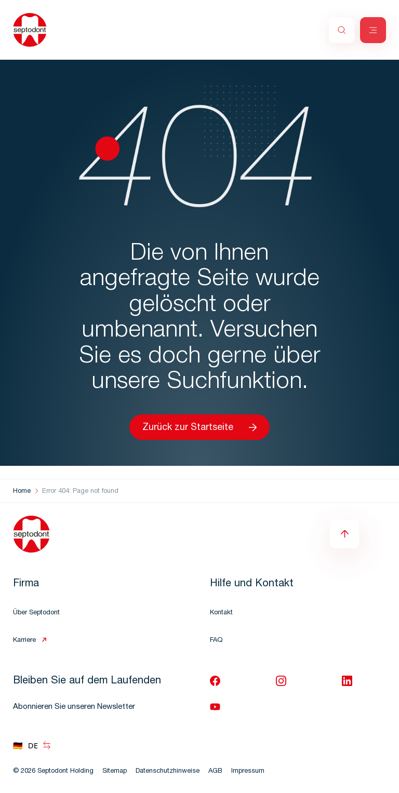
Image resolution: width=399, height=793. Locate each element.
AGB (215, 771)
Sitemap (114, 771)
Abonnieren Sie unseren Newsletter (74, 707)
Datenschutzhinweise (168, 771)
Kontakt (221, 613)
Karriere (24, 640)
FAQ (216, 640)
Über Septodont (36, 613)
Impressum (247, 771)
